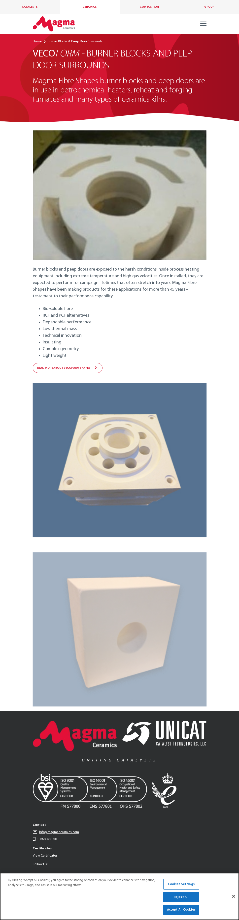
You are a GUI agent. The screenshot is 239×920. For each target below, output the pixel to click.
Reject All (181, 897)
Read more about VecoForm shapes (63, 367)
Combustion (149, 6)
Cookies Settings (181, 884)
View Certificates (45, 856)
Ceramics (90, 6)
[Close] (233, 896)
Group (209, 6)
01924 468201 (45, 839)
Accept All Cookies (181, 909)
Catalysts (30, 6)
